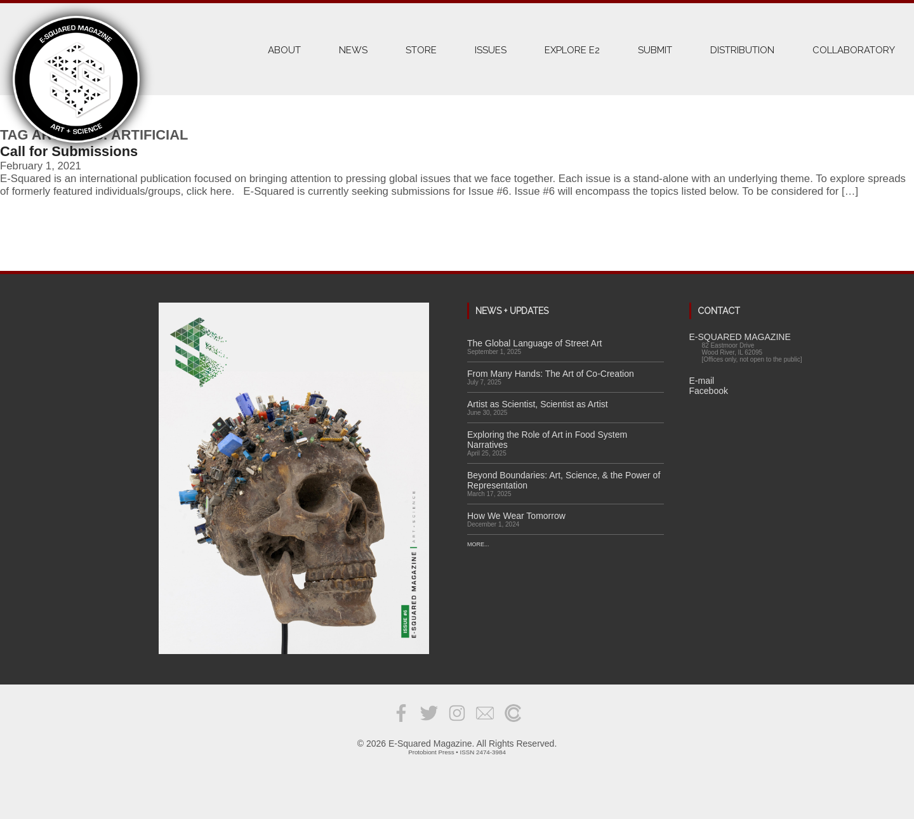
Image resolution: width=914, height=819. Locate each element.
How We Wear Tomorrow (516, 516)
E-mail (702, 381)
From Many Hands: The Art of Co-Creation (550, 374)
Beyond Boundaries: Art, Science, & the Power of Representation (563, 480)
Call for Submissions (69, 151)
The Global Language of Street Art (534, 343)
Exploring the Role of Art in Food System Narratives (547, 439)
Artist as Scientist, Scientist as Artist (537, 404)
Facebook (708, 391)
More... (478, 544)
